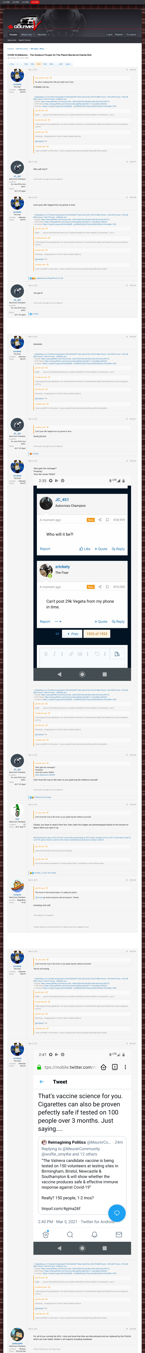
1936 (51, 64)
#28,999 (133, 285)
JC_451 (17, 176)
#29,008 (133, 1329)
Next (68, 64)
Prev (12, 64)
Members (42, 34)
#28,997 (133, 162)
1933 (32, 64)
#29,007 (133, 1044)
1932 (26, 64)
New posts (12, 40)
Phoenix (23, 1349)
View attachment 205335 (45, 775)
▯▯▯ (17, 819)
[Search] (131, 34)
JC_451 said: (40, 813)
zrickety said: (40, 147)
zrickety (12, 58)
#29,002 (133, 461)
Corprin (17, 894)
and (42, 797)
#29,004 (133, 805)
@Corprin (39, 897)
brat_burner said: (42, 78)
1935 (45, 64)
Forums (13, 34)
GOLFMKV (35, 2)
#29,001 (133, 419)
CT (25, 825)
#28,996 (133, 70)
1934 (38, 64)
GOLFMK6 (25, 2)
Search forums (24, 40)
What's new (26, 34)
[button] (34, 34)
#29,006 (133, 951)
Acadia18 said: (41, 120)
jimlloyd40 (17, 1343)
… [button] (21, 64)
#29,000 (133, 337)
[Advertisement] (72, 326)
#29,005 (133, 880)
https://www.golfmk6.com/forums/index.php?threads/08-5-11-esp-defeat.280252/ (76, 104)
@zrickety (39, 141)
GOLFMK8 (6, 2)
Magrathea (21, 900)
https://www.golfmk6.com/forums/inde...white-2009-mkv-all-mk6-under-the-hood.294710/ (75, 102)
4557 (61, 64)
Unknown (22, 90)
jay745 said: (40, 110)
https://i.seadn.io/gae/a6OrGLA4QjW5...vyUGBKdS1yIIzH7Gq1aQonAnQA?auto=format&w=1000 (79, 106)
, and (50, 278)
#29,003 (133, 755)
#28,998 (133, 197)
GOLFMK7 (15, 2)
